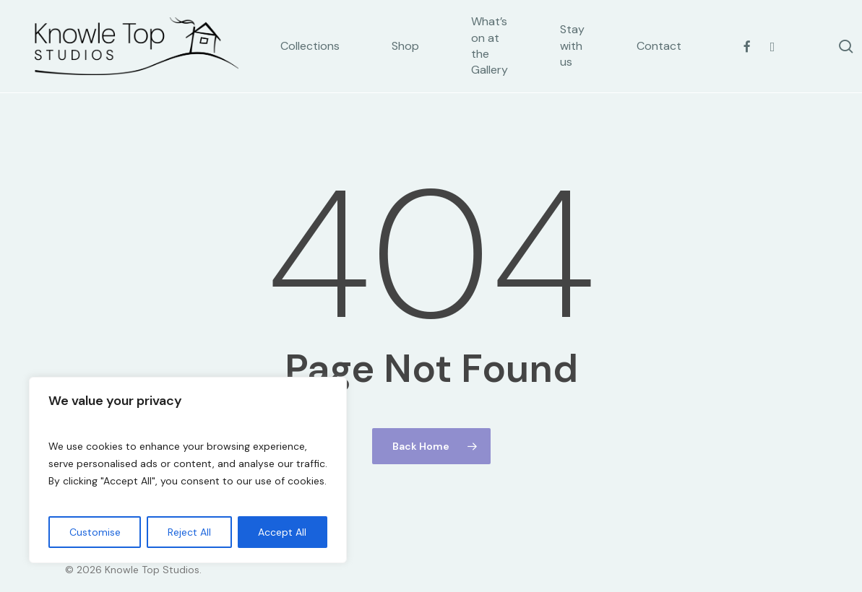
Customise (95, 532)
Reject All (189, 532)
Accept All (282, 532)
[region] (188, 470)
